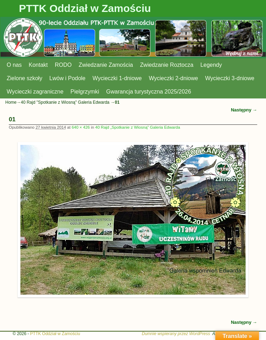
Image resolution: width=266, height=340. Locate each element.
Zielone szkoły (24, 78)
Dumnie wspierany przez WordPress (176, 333)
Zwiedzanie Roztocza (167, 65)
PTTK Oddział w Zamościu (85, 8)
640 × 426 (81, 127)
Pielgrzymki (84, 92)
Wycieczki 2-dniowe (173, 78)
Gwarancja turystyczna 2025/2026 (148, 92)
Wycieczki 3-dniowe (229, 78)
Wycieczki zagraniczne (35, 92)
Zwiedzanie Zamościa (106, 65)
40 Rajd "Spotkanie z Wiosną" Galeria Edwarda (65, 102)
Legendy (211, 65)
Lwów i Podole (67, 78)
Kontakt (38, 65)
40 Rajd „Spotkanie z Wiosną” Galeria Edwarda (137, 127)
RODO (63, 65)
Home (11, 102)
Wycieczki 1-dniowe (117, 78)
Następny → (244, 110)
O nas (14, 65)
